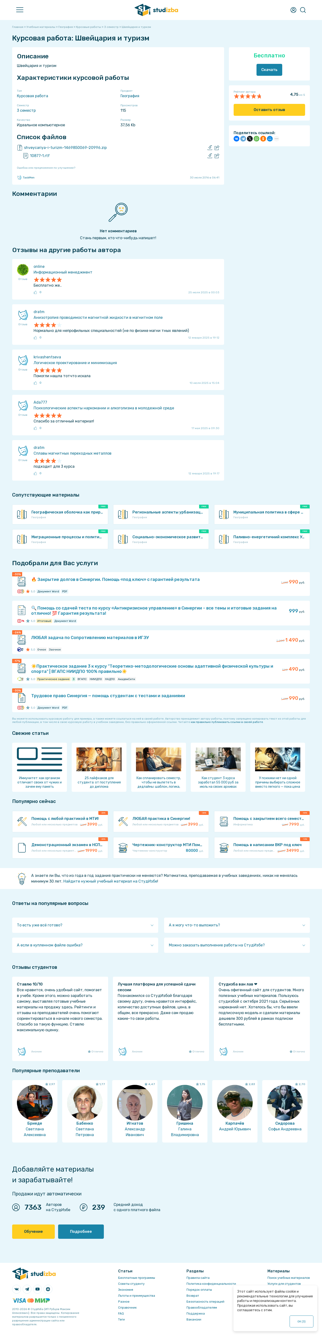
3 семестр (26, 110)
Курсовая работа (32, 96)
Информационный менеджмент (63, 272)
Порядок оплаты (199, 1289)
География (130, 96)
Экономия (125, 1289)
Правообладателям (201, 1307)
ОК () (302, 1321)
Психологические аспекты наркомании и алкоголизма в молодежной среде (104, 408)
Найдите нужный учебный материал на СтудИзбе (110, 881)
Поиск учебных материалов (288, 1278)
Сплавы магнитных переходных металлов (72, 453)
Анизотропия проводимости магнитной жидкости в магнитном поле (98, 317)
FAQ (121, 1313)
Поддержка (195, 1313)
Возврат (192, 1295)
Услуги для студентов (284, 1283)
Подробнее (81, 1231)
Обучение (33, 1231)
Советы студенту (131, 1283)
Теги (121, 1319)
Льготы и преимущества (136, 1295)
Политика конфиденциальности (211, 1283)
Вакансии (193, 1319)
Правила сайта (198, 1278)
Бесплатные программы (136, 1278)
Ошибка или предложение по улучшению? (46, 167)
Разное (124, 1301)
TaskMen (26, 177)
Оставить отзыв (269, 109)
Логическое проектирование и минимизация (75, 363)
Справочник (127, 1307)
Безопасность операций (205, 1301)
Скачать (269, 69)
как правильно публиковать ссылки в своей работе (227, 722)
